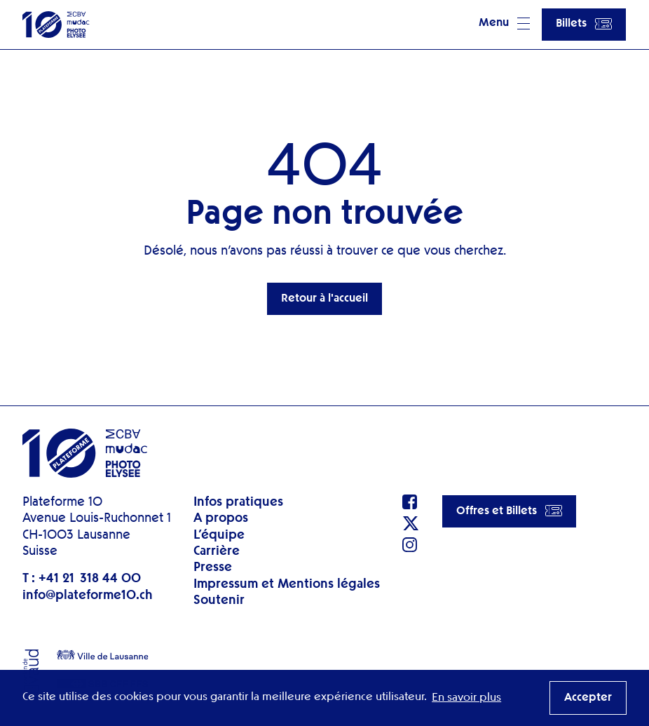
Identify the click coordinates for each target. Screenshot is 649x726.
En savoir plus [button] (466, 698)
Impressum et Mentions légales (286, 584)
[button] (504, 24)
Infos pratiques (238, 502)
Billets (584, 23)
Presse (212, 567)
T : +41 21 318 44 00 (81, 578)
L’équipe (219, 535)
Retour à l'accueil (324, 298)
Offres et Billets (509, 510)
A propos (220, 518)
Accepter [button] (588, 698)
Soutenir (219, 600)
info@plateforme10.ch (87, 595)
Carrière (216, 551)
